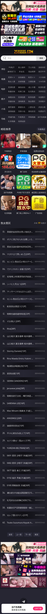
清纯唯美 (21, 101)
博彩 (3, 69)
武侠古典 (41, 107)
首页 (10, 534)
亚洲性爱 (11, 87)
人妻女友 (31, 107)
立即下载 (37, 608)
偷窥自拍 (11, 97)
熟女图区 (31, 101)
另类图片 (41, 101)
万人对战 (31, 67)
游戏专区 (41, 67)
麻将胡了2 (12, 71)
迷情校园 (11, 111)
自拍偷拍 (21, 77)
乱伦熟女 (31, 91)
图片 (3, 99)
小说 (3, 109)
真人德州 (21, 67)
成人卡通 (31, 87)
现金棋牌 (31, 71)
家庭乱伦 (21, 107)
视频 (3, 79)
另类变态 (41, 91)
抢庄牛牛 (41, 71)
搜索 (41, 58)
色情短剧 (21, 121)
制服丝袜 (11, 91)
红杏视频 (11, 121)
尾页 (36, 534)
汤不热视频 (42, 117)
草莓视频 (31, 117)
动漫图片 (41, 97)
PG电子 (12, 67)
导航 (3, 118)
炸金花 (21, 71)
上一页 (19, 534)
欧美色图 (31, 97)
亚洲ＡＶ (11, 77)
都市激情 (11, 107)
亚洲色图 (21, 97)
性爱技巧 (41, 111)
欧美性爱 (41, 87)
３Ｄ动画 (41, 77)
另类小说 (21, 111)
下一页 (28, 534)
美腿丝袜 (11, 101)
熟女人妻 (11, 81)
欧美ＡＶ (31, 77)
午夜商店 (21, 117)
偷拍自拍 (21, 87)
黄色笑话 (31, 111)
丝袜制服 (21, 81)
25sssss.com (23, 51)
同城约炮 (11, 117)
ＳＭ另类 (41, 81)
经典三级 (21, 91)
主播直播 (31, 81)
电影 (3, 89)
